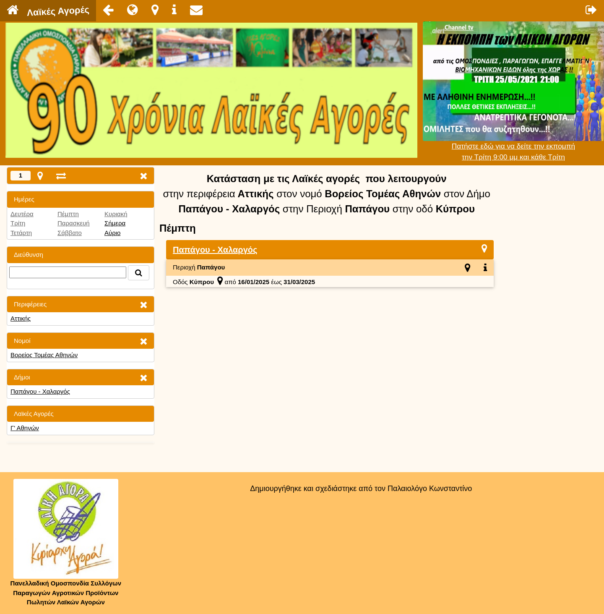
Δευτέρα (22, 213)
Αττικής (20, 318)
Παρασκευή (73, 223)
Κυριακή (116, 213)
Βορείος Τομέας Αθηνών (44, 354)
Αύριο (112, 232)
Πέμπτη (68, 213)
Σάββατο (69, 232)
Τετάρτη (21, 232)
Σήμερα (114, 223)
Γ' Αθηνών (24, 427)
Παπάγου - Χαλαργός (40, 391)
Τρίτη (17, 223)
